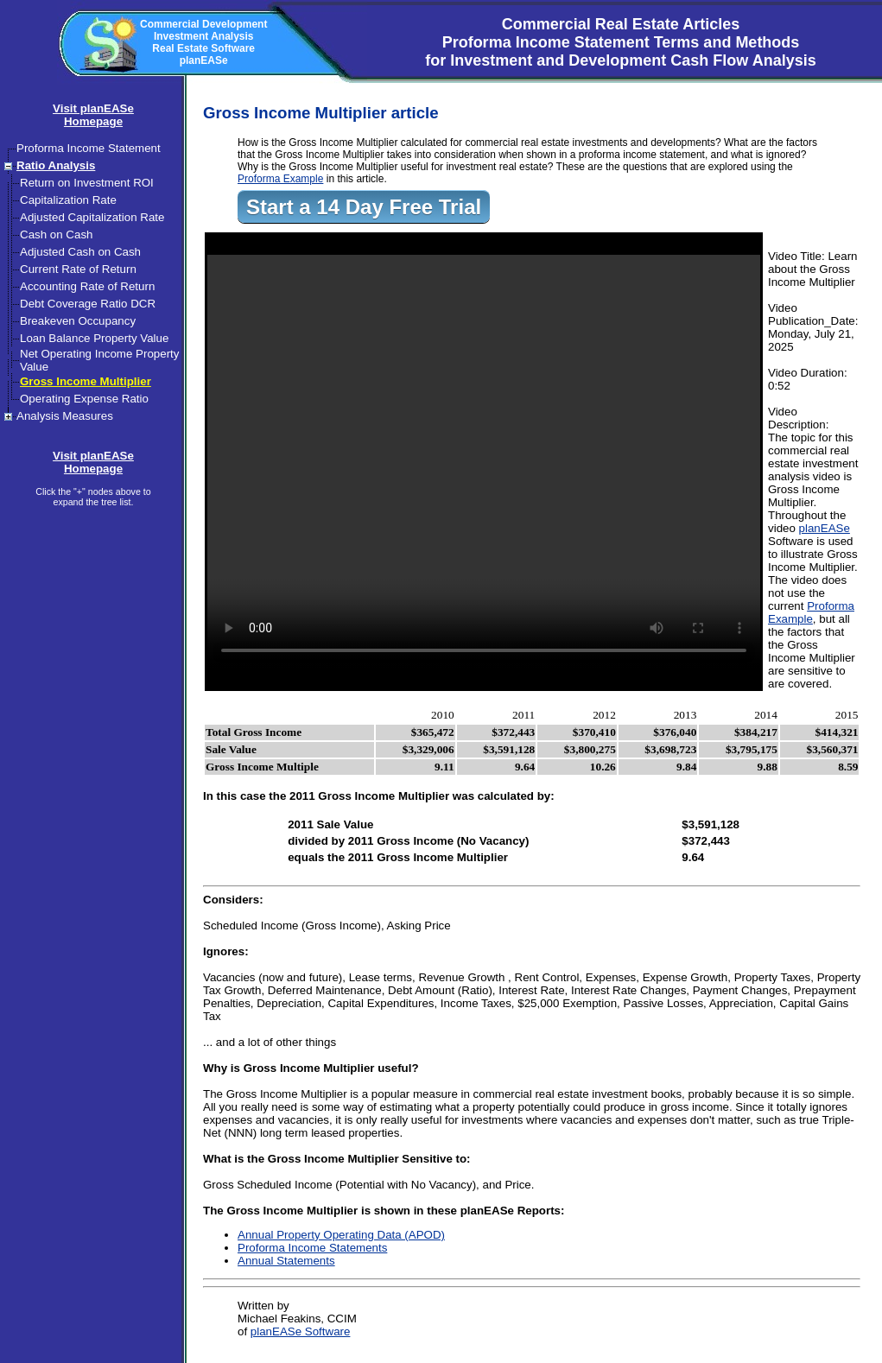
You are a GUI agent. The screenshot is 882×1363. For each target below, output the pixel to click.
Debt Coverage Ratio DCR (87, 303)
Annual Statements (286, 1260)
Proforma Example (280, 179)
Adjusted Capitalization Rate (92, 217)
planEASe (824, 528)
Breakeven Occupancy (78, 320)
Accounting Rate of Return (87, 286)
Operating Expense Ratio (84, 398)
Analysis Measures (64, 415)
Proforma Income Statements (312, 1247)
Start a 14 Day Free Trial (363, 207)
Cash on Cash (56, 234)
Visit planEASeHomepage (93, 115)
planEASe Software (301, 1331)
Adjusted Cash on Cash (80, 251)
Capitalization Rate (68, 199)
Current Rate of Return (78, 269)
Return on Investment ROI (87, 182)
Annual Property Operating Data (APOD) (341, 1234)
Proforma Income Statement (88, 148)
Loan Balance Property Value (94, 338)
